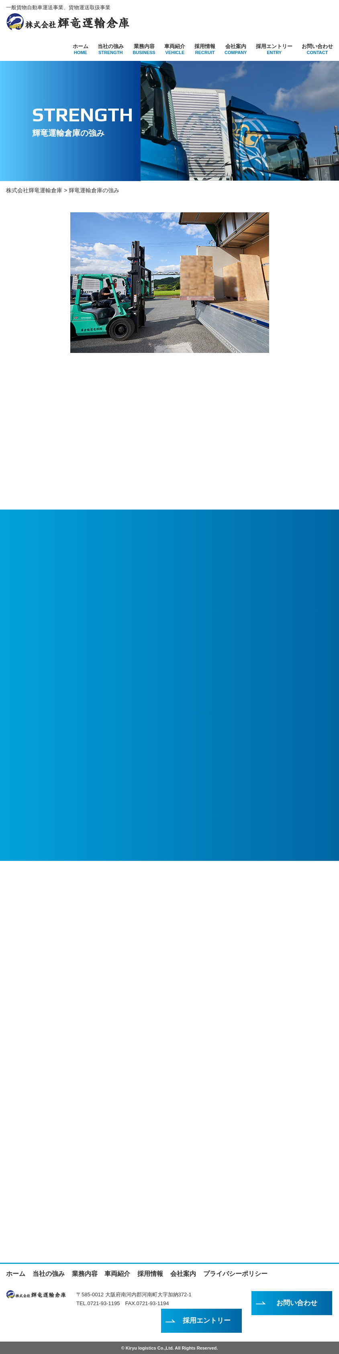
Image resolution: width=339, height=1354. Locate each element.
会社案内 (236, 49)
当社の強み (111, 49)
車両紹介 (174, 49)
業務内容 (144, 49)
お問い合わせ (317, 49)
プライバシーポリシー (235, 1273)
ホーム (80, 49)
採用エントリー (274, 49)
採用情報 (204, 49)
